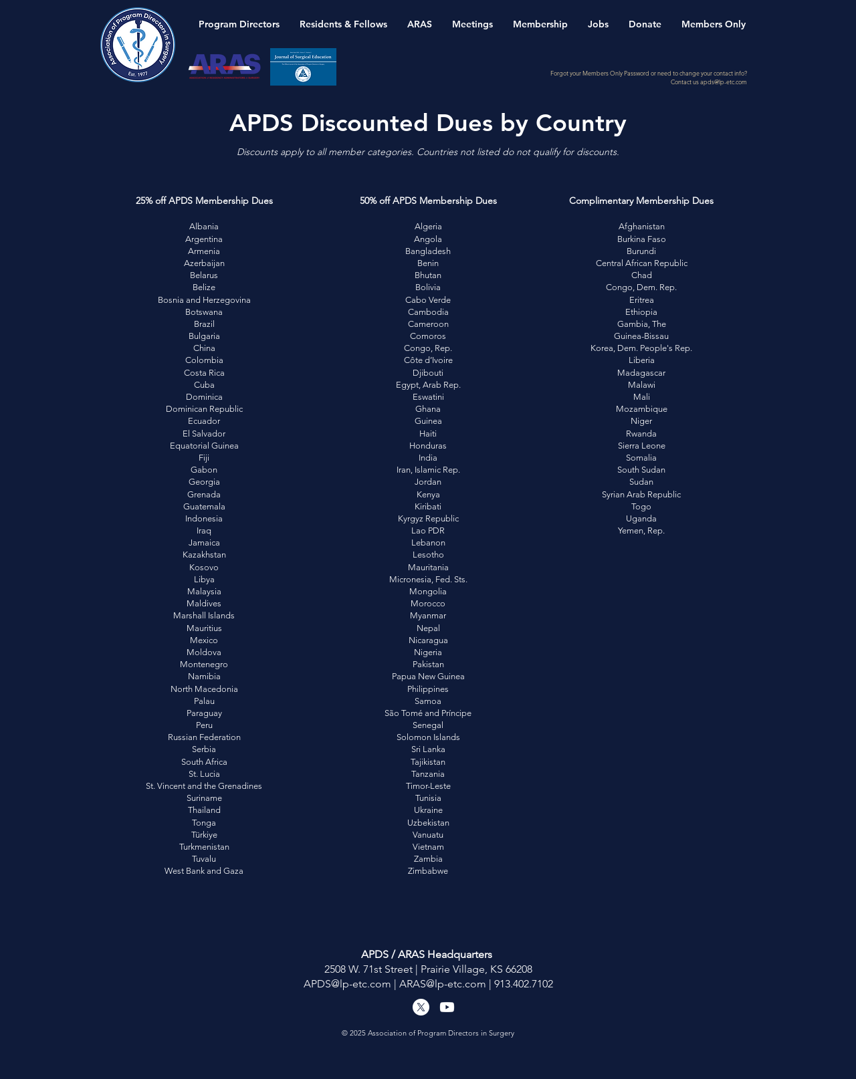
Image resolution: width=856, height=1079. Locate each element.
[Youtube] (447, 1007)
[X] (421, 1007)
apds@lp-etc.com (723, 82)
